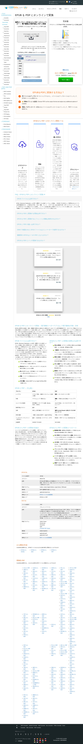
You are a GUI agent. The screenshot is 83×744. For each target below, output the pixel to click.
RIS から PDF (36, 617)
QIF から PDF (64, 645)
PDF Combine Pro (7, 95)
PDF (20, 58)
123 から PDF (64, 593)
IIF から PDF (64, 650)
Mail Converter (41, 725)
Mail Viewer (7, 134)
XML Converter (29, 727)
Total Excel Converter (6, 36)
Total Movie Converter (7, 83)
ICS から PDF (64, 652)
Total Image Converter (7, 74)
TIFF (20, 73)
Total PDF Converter (6, 28)
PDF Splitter (7, 98)
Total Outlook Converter (7, 59)
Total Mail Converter (6, 54)
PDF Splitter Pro (8, 100)
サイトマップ (18, 738)
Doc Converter (49, 725)
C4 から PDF (27, 568)
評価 (48, 316)
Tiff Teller (6, 118)
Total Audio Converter (7, 79)
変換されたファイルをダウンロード (32, 80)
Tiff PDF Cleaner (8, 103)
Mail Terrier (7, 126)
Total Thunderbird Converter (7, 64)
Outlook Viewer (8, 132)
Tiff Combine (7, 116)
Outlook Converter (33, 725)
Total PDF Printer (6, 106)
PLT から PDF (27, 648)
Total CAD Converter (6, 41)
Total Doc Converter (6, 32)
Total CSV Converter (6, 45)
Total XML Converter (6, 50)
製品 (60, 8)
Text (20, 68)
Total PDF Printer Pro (6, 110)
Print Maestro (7, 124)
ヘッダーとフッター (31, 60)
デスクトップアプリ (51, 8)
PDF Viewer (7, 141)
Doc (20, 61)
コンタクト (74, 8)
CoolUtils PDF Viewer (45, 528)
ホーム (34, 8)
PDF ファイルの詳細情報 (46, 537)
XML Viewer (7, 143)
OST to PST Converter (7, 70)
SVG (20, 71)
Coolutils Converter (6, 19)
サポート (67, 8)
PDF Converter (24, 725)
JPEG (20, 66)
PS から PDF (64, 581)
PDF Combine (7, 91)
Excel (20, 63)
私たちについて (73, 11)
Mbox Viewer (7, 136)
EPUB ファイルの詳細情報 (46, 494)
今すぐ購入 (66, 80)
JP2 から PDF (64, 583)
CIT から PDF (73, 568)
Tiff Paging (6, 114)
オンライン (41, 8)
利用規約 (20, 741)
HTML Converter (58, 725)
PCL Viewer (7, 139)
